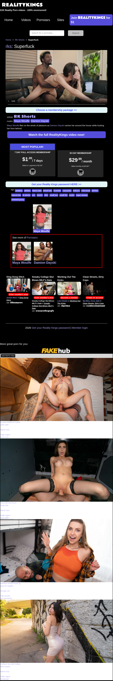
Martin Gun (4, 429)
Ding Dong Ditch (15, 277)
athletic (27, 191)
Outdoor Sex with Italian (10, 664)
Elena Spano (5, 666)
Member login (80, 327)
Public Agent (5, 434)
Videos (26, 20)
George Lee (5, 591)
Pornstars (43, 20)
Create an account (94, 298)
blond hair (47, 191)
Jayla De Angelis (6, 586)
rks (9, 46)
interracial (86, 191)
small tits (63, 195)
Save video (4, 518)
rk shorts (26, 195)
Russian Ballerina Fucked (10, 422)
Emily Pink (4, 505)
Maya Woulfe (21, 120)
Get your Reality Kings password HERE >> (56, 184)
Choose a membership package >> (56, 110)
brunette (57, 191)
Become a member (69, 298)
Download (4, 679)
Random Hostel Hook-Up (10, 583)
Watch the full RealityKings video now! (56, 134)
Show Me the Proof (8, 503)
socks (71, 195)
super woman (81, 195)
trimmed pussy (18, 200)
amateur (18, 191)
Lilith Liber (4, 425)
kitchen (95, 191)
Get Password (6, 598)
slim (46, 195)
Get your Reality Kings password (51, 327)
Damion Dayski (40, 120)
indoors (76, 191)
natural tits (16, 195)
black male (36, 191)
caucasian (67, 191)
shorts (39, 195)
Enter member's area (18, 294)
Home (8, 20)
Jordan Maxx (11, 298)
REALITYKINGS (22, 5)
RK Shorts (19, 40)
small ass (54, 195)
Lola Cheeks (62, 301)
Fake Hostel (5, 596)
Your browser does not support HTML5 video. (56, 78)
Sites (60, 20)
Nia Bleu (86, 301)
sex (33, 195)
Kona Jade (95, 301)
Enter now (4, 437)
